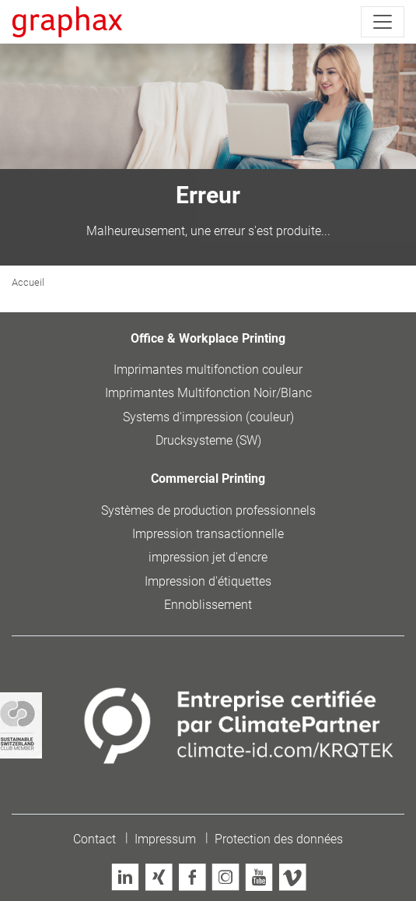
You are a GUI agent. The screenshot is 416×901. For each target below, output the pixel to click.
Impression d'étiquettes (208, 581)
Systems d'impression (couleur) (208, 417)
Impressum (165, 839)
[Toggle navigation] (382, 21)
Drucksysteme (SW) (208, 440)
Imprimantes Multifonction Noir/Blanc (208, 392)
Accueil (28, 282)
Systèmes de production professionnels (208, 510)
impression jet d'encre (208, 557)
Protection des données (279, 839)
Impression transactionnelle (208, 533)
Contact (94, 839)
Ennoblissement (208, 604)
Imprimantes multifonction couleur (208, 369)
